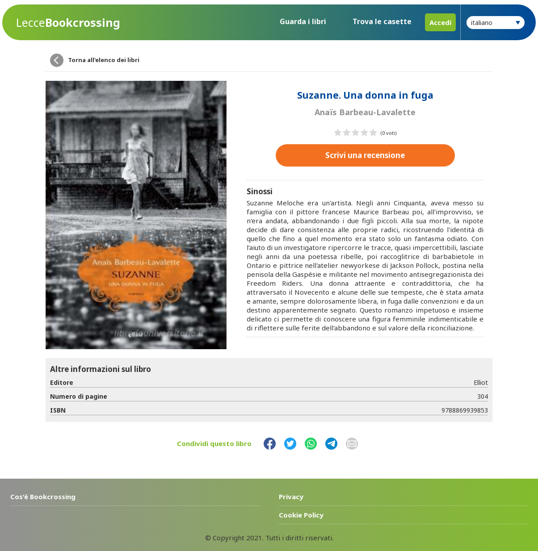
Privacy (291, 496)
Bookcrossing (68, 22)
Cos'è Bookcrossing (43, 496)
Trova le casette (382, 21)
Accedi (440, 22)
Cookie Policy (301, 514)
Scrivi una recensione (365, 155)
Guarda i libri (303, 21)
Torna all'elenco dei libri (103, 60)
